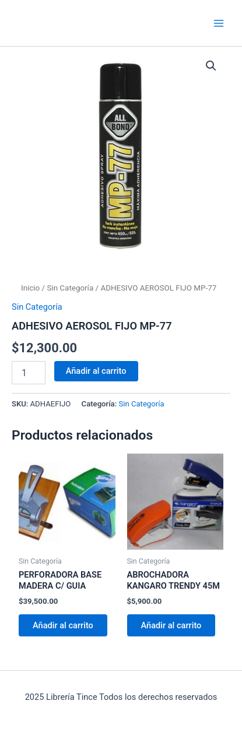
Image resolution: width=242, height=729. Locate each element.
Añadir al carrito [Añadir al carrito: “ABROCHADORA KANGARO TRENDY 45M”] (171, 625)
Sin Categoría (70, 288)
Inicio (30, 288)
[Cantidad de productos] (28, 372)
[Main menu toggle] (218, 22)
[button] (211, 65)
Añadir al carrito (96, 371)
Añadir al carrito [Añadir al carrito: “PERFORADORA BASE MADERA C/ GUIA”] (63, 625)
